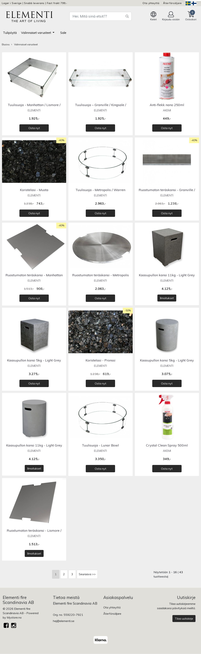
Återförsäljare (172, 3)
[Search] (100, 16)
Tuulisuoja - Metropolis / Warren (100, 190)
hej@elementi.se (63, 621)
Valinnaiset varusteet (36, 33)
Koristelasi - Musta (34, 190)
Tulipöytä (10, 33)
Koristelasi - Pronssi (100, 360)
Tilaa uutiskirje (184, 618)
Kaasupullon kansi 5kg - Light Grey (34, 360)
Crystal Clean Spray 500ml (167, 445)
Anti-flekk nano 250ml (167, 105)
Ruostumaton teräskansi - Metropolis (100, 275)
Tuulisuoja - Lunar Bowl (100, 445)
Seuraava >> (87, 574)
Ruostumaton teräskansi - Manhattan (34, 275)
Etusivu (6, 44)
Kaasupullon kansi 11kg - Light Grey (167, 275)
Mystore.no (14, 617)
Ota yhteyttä (151, 3)
